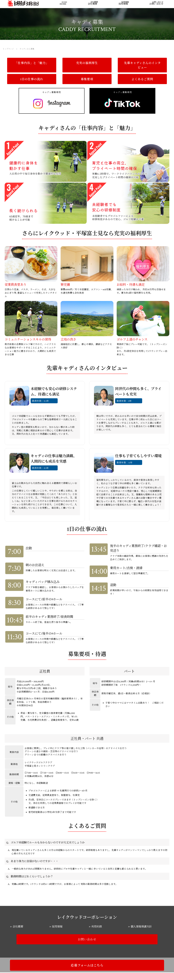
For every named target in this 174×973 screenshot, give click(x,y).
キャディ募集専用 (51, 102)
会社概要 (95, 4)
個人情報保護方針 (141, 926)
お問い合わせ (159, 4)
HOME (66, 4)
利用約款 (96, 926)
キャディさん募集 (27, 49)
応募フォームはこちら (87, 966)
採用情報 (126, 4)
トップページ (8, 49)
